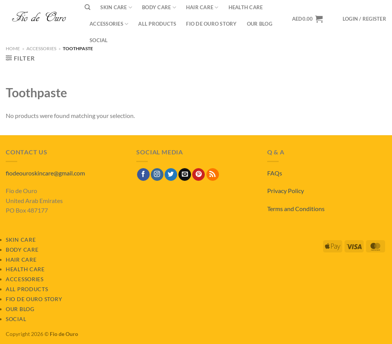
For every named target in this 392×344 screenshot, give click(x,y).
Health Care (25, 269)
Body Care (22, 249)
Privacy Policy (285, 190)
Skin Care (21, 239)
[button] (364, 19)
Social (99, 40)
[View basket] (307, 18)
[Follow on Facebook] (143, 174)
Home (13, 48)
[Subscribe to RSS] (212, 174)
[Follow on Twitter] (171, 174)
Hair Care (21, 259)
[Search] (87, 7)
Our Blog (259, 24)
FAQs (274, 173)
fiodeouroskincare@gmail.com (45, 173)
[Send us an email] (184, 174)
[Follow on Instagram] (157, 174)
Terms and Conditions (296, 208)
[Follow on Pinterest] (198, 174)
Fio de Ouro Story (211, 24)
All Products (157, 24)
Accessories (109, 24)
